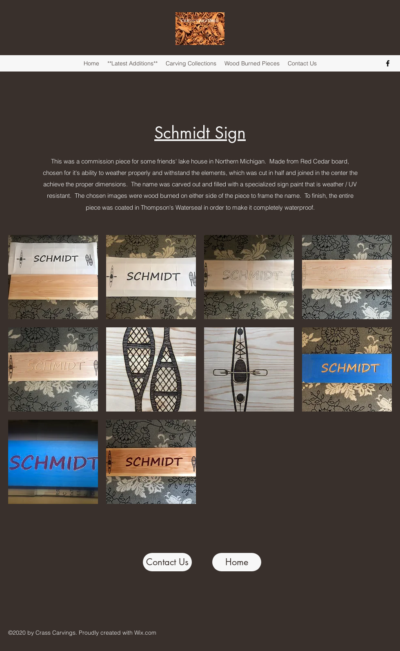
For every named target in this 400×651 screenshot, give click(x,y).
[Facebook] (388, 63)
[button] (53, 277)
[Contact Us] (167, 562)
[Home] (236, 562)
